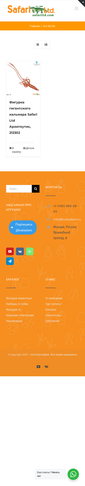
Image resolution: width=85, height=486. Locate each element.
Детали (30, 148)
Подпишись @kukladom (21, 227)
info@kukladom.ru (66, 219)
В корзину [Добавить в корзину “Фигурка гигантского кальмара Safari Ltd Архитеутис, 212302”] (16, 150)
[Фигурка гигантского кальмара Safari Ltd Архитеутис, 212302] (23, 78)
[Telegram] (10, 261)
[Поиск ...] (19, 189)
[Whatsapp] (29, 251)
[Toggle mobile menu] (77, 8)
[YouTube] (10, 251)
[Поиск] (35, 189)
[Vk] (20, 251)
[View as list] (46, 45)
